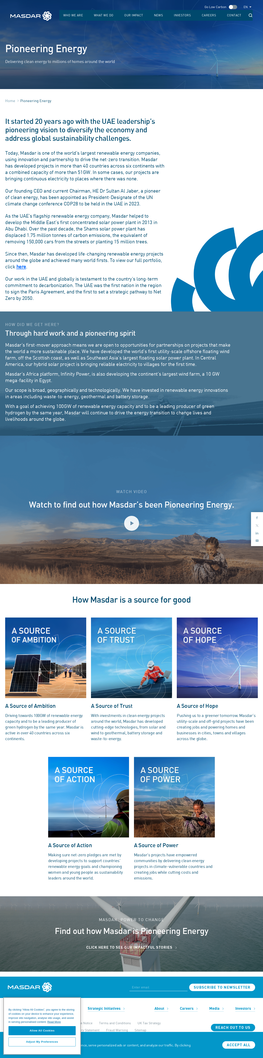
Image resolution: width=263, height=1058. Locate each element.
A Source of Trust (111, 706)
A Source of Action (70, 845)
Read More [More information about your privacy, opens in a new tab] (54, 1021)
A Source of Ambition (30, 706)
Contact (240, 15)
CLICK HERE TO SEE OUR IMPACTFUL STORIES (131, 947)
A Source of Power (156, 845)
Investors (204, 15)
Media (216, 1009)
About (161, 1009)
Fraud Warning (117, 1030)
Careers (223, 15)
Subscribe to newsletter (222, 987)
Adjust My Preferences (42, 1041)
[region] (42, 1026)
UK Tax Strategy (149, 1023)
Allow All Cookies (42, 1030)
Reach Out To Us (233, 1028)
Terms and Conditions (115, 1023)
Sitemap (140, 1030)
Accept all (238, 1045)
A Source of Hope (197, 706)
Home (10, 100)
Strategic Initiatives (106, 1009)
